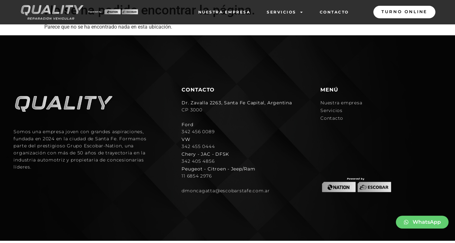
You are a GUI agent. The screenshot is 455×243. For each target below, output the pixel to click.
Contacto (334, 12)
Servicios (285, 12)
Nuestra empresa (224, 12)
